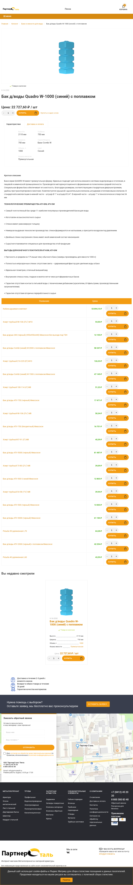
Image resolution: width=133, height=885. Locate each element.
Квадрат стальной (10, 820)
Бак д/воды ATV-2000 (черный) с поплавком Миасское (27, 544)
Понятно (66, 880)
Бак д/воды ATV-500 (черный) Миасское (21, 505)
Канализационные (32, 813)
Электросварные (32, 805)
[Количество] (8, 113)
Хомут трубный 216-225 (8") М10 (17, 361)
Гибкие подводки (75, 799)
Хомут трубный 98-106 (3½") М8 (17, 413)
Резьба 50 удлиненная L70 (15, 531)
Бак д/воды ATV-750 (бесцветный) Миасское (23, 426)
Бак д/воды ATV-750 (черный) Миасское (21, 400)
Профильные (30, 797)
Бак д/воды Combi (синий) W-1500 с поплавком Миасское (29, 374)
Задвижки (50, 799)
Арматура (7, 797)
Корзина (123, 7)
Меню (7, 16)
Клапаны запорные (54, 807)
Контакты (94, 805)
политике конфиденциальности (41, 755)
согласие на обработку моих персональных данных (30, 753)
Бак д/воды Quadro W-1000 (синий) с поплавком (66, 623)
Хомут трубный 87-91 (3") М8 (16, 439)
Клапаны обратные (54, 811)
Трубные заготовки (76, 822)
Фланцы (71, 803)
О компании (95, 797)
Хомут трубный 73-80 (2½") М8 (16, 466)
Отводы (71, 814)
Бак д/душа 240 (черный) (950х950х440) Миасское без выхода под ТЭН (35, 335)
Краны (49, 819)
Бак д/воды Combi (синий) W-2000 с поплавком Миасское (29, 348)
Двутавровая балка (11, 812)
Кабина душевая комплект (15, 309)
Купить (28, 113)
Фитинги (71, 818)
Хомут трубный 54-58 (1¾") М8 (16, 492)
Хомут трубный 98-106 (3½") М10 (17, 322)
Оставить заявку (97, 704)
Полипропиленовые (33, 809)
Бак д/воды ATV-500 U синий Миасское (20, 479)
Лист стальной (9, 808)
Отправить (29, 747)
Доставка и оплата (35, 124)
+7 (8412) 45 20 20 (119, 794)
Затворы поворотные (55, 803)
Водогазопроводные (33, 801)
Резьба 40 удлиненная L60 (15, 557)
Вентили (49, 815)
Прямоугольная (77, 647)
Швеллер (6, 816)
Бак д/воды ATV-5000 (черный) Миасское (21, 453)
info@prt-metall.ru (107, 854)
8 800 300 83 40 (120, 799)
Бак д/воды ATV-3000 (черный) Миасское (21, 518)
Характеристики (13, 124)
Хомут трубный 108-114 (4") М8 (17, 387)
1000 (81, 643)
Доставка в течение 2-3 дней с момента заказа (28, 679)
